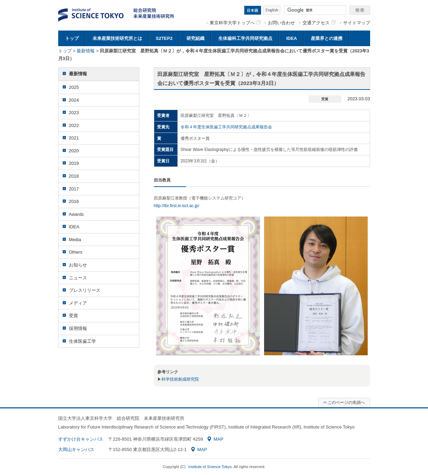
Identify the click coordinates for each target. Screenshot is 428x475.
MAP (215, 439)
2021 (74, 138)
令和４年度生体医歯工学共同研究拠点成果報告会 (226, 127)
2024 (74, 100)
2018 (74, 176)
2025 (74, 87)
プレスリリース (85, 290)
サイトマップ (356, 22)
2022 (74, 125)
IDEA (291, 38)
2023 (74, 112)
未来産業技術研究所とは (117, 38)
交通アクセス (319, 22)
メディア (78, 303)
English (272, 10)
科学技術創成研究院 (180, 379)
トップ (72, 38)
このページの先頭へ (344, 402)
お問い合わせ (281, 22)
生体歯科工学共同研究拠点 (245, 38)
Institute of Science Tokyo (210, 467)
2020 (74, 150)
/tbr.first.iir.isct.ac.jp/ (181, 205)
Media (75, 239)
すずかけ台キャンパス (80, 439)
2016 (74, 201)
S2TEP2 (164, 38)
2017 (74, 189)
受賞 (73, 315)
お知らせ (78, 265)
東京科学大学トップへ (235, 22)
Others (75, 252)
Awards (76, 214)
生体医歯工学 (82, 341)
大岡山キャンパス (76, 449)
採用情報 (78, 328)
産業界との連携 (326, 38)
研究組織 (195, 38)
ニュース (78, 277)
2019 (74, 163)
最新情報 (86, 50)
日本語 (252, 10)
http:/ (158, 205)
